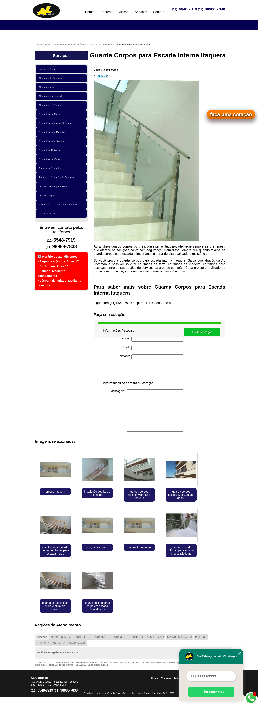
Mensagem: (146, 410)
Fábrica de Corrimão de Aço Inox (57, 177)
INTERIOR (201, 637)
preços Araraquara (139, 547)
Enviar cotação (202, 332)
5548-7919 (188, 9)
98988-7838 (215, 9)
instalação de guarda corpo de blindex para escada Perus (55, 550)
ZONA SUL (138, 637)
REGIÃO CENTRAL (61, 637)
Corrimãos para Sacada (52, 141)
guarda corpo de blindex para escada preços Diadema (181, 550)
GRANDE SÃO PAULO (179, 637)
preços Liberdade (97, 547)
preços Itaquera (55, 491)
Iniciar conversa (211, 692)
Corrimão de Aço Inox (51, 78)
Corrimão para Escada (51, 96)
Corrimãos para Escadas (53, 132)
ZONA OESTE (120, 637)
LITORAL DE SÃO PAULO (50, 643)
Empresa (106, 12)
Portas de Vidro (48, 213)
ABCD (150, 637)
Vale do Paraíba (76, 643)
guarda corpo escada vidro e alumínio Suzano (55, 606)
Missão (123, 12)
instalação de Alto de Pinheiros (97, 493)
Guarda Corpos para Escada (55, 186)
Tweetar (102, 76)
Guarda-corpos (47, 195)
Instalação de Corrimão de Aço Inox (58, 204)
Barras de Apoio (48, 69)
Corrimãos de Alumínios (52, 105)
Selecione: (42, 637)
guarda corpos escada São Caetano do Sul (181, 495)
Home (89, 12)
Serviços (141, 12)
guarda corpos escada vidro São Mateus (139, 495)
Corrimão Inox (47, 87)
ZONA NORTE (101, 637)
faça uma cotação (231, 114)
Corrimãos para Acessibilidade (56, 123)
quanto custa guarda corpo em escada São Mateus (97, 606)
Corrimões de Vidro (50, 159)
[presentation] (128, 371)
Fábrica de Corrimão (50, 168)
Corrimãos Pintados (50, 150)
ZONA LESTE (83, 637)
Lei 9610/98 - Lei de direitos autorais (92, 665)
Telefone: (150, 356)
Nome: (152, 339)
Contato (158, 12)
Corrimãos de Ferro (50, 114)
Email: (152, 348)
